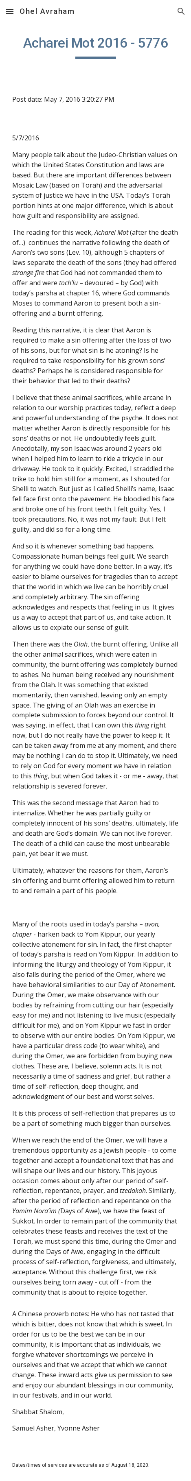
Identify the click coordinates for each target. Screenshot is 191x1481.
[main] (95, 46)
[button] (10, 11)
